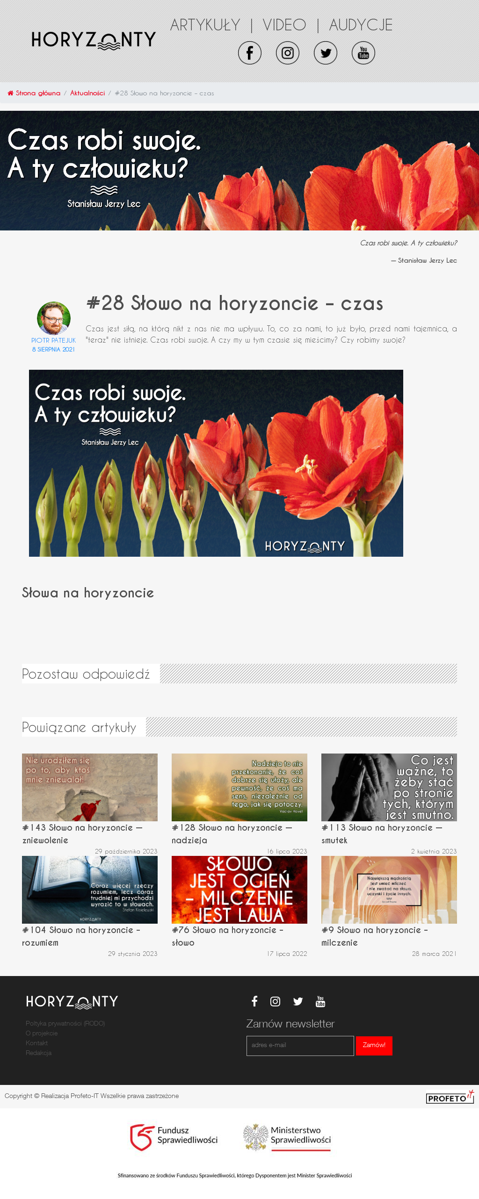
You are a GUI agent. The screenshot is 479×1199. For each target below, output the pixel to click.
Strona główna (33, 93)
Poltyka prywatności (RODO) (65, 1024)
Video (290, 24)
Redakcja (38, 1053)
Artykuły (211, 24)
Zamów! (374, 1045)
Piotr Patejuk (53, 340)
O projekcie (42, 1034)
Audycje (361, 24)
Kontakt (37, 1044)
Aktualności (87, 93)
